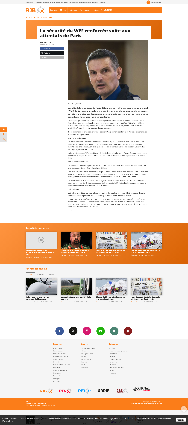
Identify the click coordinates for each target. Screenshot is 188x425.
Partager (45, 48)
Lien (44, 57)
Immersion (56, 362)
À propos (112, 348)
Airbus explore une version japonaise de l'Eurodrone (37, 298)
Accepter (180, 420)
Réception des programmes (118, 351)
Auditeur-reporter (154, 2)
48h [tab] (30, 275)
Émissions (73, 10)
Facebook (59, 331)
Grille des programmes (60, 356)
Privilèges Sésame (85, 2)
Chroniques (84, 10)
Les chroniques (58, 351)
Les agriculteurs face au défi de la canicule (76, 298)
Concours (56, 381)
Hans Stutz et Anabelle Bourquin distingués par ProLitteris (110, 251)
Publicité (112, 356)
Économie (47, 18)
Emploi (52, 2)
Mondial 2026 (106, 10)
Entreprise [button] (38, 2)
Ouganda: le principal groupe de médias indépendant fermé (75, 251)
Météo (83, 356)
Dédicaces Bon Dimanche (61, 364)
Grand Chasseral (58, 359)
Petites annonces (86, 359)
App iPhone (114, 331)
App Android (128, 331)
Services (95, 10)
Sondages (56, 378)
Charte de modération (116, 367)
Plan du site (51, 405)
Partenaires (113, 362)
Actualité (35, 18)
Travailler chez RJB (115, 359)
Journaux (54, 10)
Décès (66, 2)
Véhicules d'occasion (98, 2)
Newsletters (100, 331)
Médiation (112, 364)
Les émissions (57, 348)
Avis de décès (85, 367)
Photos (63, 10)
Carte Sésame (73, 2)
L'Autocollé (56, 376)
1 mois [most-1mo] (51, 275)
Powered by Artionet (137, 403)
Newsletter (112, 373)
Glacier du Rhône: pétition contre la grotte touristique (145, 251)
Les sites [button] (29, 2)
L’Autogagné (57, 373)
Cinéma (83, 351)
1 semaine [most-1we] (40, 275)
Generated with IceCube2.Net (153, 403)
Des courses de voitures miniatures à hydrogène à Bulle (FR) (40, 252)
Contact (111, 370)
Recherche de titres (59, 353)
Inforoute (46, 2)
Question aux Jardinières (61, 370)
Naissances (59, 2)
